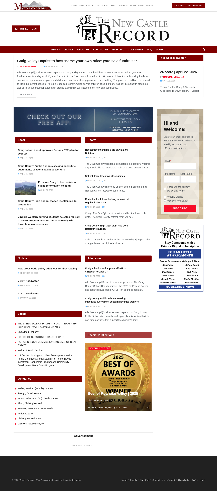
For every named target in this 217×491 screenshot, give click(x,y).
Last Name (186, 173)
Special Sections (100, 348)
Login (159, 49)
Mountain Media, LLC (30, 66)
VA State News (93, 5)
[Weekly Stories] (165, 197)
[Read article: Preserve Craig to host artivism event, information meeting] (25, 187)
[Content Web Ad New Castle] (180, 258)
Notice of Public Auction (30, 350)
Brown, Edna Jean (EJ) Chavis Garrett (38, 398)
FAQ (149, 49)
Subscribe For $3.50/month (188, 6)
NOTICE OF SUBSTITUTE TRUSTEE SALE (41, 337)
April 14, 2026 (92, 207)
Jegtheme (76, 480)
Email (167, 161)
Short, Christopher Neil (30, 403)
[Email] (180, 166)
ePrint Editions (26, 29)
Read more (28, 94)
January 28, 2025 (27, 298)
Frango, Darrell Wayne (29, 393)
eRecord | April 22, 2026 (178, 72)
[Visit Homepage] (122, 29)
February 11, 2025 (28, 285)
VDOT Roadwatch (28, 280)
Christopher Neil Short (29, 418)
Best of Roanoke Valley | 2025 (113, 393)
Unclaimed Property (28, 332)
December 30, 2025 (28, 273)
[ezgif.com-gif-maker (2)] (83, 119)
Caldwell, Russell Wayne (31, 423)
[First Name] (172, 179)
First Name (169, 173)
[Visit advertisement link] (33, 5)
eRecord (118, 49)
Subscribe (150, 5)
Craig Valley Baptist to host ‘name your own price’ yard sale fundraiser (77, 61)
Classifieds (136, 49)
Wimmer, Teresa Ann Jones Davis (35, 408)
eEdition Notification (177, 200)
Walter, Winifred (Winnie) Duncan (35, 388)
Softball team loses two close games (105, 176)
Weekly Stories (175, 196)
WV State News (109, 5)
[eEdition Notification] (165, 200)
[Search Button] (204, 49)
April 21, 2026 (50, 66)
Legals (68, 49)
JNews (22, 480)
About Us (83, 49)
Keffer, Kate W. (25, 413)
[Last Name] (188, 179)
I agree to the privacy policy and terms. (178, 189)
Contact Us (123, 5)
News (54, 49)
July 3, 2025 (120, 408)
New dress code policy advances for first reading (47, 268)
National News (77, 5)
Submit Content (137, 5)
